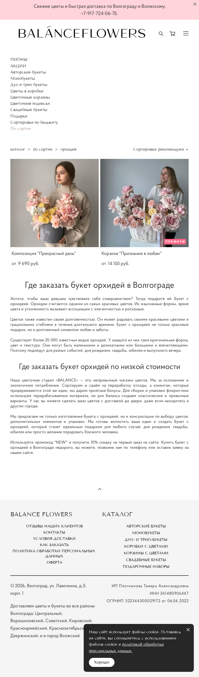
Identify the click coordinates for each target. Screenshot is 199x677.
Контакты (54, 532)
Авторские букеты (28, 72)
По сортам (20, 128)
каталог (17, 149)
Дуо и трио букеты (28, 84)
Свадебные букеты (28, 109)
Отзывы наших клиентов (54, 526)
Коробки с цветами (146, 546)
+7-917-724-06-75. (99, 13)
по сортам (42, 149)
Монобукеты (22, 78)
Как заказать (54, 545)
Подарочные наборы (146, 566)
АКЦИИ (18, 66)
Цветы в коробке (27, 91)
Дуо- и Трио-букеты (146, 540)
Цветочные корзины (30, 97)
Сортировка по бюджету (34, 122)
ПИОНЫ (18, 59)
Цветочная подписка (30, 103)
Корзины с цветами (146, 553)
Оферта (54, 562)
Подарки (18, 116)
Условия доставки (54, 538)
